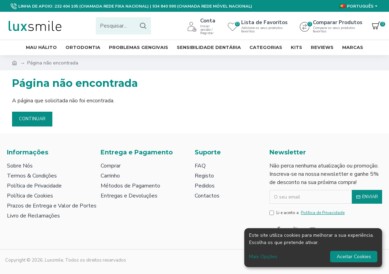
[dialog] (313, 247)
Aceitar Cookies (354, 256)
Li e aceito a (307, 213)
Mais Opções (263, 256)
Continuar (32, 119)
